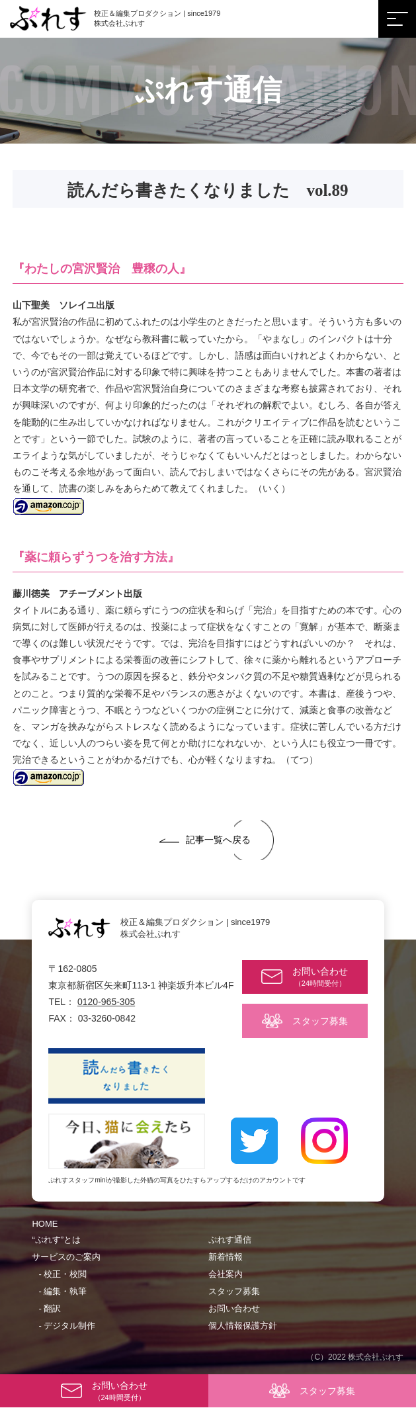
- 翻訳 (49, 1308)
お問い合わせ (234, 1308)
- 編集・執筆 (62, 1291)
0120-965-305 (106, 1001)
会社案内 (225, 1274)
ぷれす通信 (229, 1240)
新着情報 (225, 1257)
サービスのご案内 (66, 1257)
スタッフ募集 (234, 1291)
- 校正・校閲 (62, 1274)
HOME (45, 1224)
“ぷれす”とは (56, 1240)
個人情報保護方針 (242, 1326)
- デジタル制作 (66, 1326)
